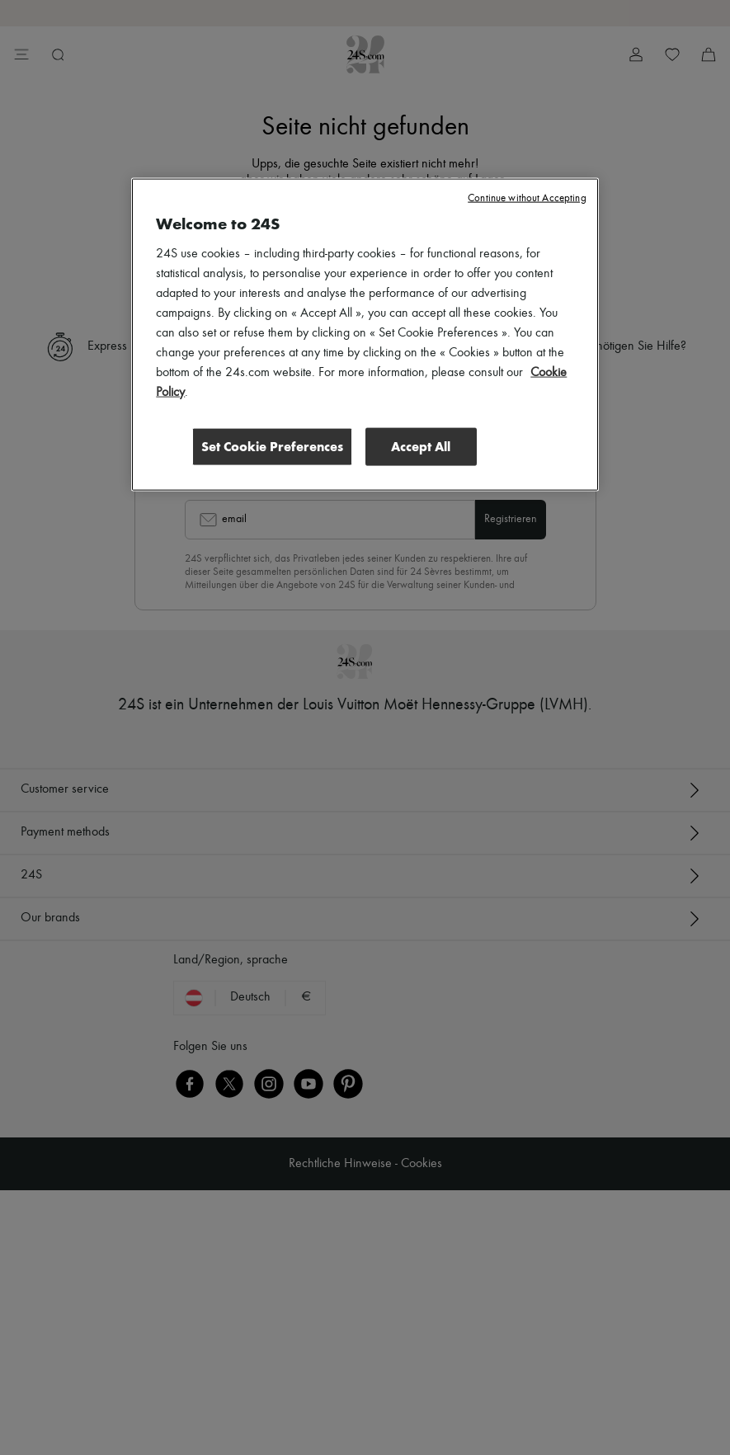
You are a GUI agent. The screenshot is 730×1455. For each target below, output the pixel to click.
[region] (364, 334)
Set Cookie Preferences (272, 446)
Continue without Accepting (527, 197)
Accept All (420, 446)
